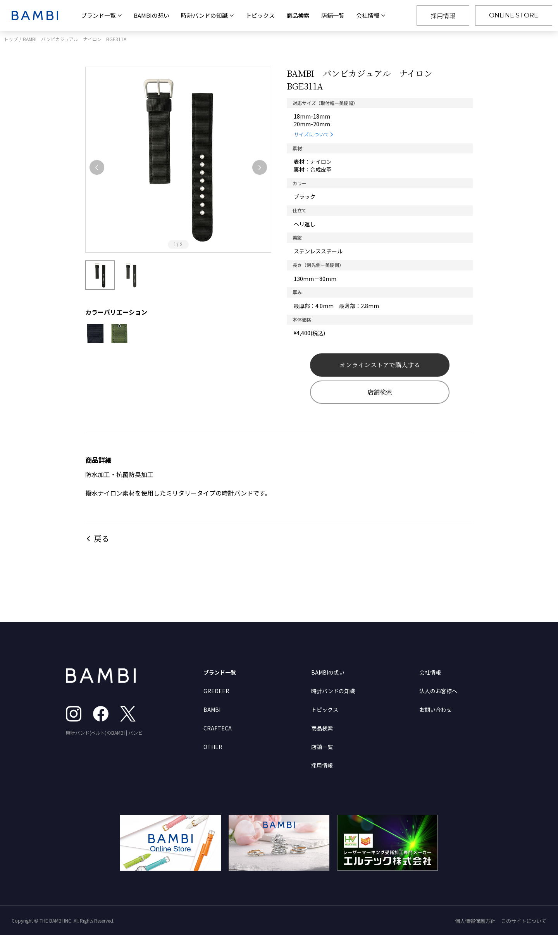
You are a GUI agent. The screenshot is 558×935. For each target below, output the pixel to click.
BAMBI (211, 709)
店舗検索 (379, 391)
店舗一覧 (332, 15)
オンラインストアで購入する (379, 364)
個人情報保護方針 (475, 921)
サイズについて (311, 134)
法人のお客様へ (438, 691)
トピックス (260, 15)
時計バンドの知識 (333, 691)
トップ (11, 39)
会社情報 (430, 672)
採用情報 (443, 15)
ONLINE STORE (513, 15)
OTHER (212, 747)
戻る (101, 538)
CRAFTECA (217, 728)
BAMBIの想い (151, 15)
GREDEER (216, 691)
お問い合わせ (435, 709)
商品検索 (298, 15)
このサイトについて (523, 921)
